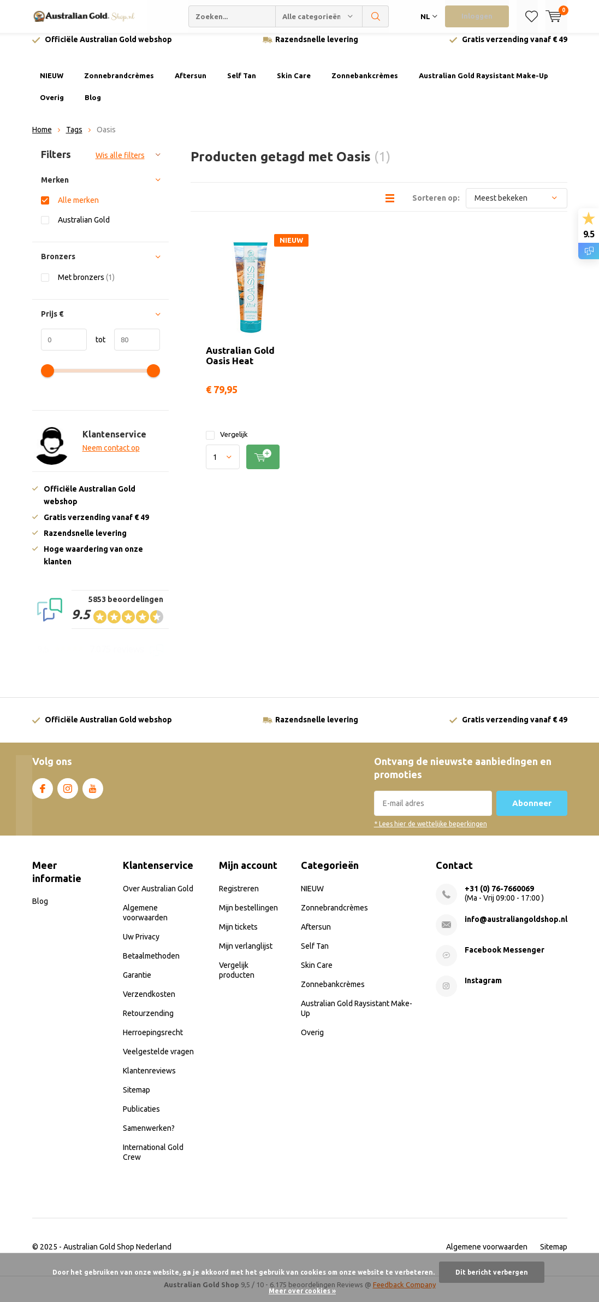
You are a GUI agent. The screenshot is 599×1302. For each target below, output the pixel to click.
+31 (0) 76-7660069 (499, 896)
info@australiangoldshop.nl (516, 927)
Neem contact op (111, 456)
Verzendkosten (149, 1002)
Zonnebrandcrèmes (119, 83)
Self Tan (241, 83)
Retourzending (148, 1021)
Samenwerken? (149, 1136)
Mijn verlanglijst (245, 954)
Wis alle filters (120, 163)
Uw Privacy (141, 945)
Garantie (137, 983)
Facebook (42, 794)
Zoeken (376, 16)
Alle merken (78, 208)
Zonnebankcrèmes (364, 83)
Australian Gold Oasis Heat (240, 363)
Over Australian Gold (158, 896)
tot (96, 347)
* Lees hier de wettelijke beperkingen (430, 832)
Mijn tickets (238, 935)
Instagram (67, 794)
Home (42, 137)
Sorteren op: (436, 205)
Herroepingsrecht (153, 1040)
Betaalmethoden (151, 964)
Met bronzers (86, 285)
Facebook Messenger (504, 958)
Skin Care (294, 83)
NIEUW (51, 83)
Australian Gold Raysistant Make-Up (483, 83)
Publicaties (141, 1117)
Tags (74, 137)
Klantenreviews (149, 1079)
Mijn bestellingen (248, 916)
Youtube (92, 794)
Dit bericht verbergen (491, 1272)
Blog (93, 105)
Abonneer (531, 811)
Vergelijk (227, 442)
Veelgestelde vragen (158, 1059)
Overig (52, 105)
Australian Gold (84, 227)
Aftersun (190, 83)
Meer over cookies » (302, 1290)
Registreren (239, 896)
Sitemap (136, 1098)
